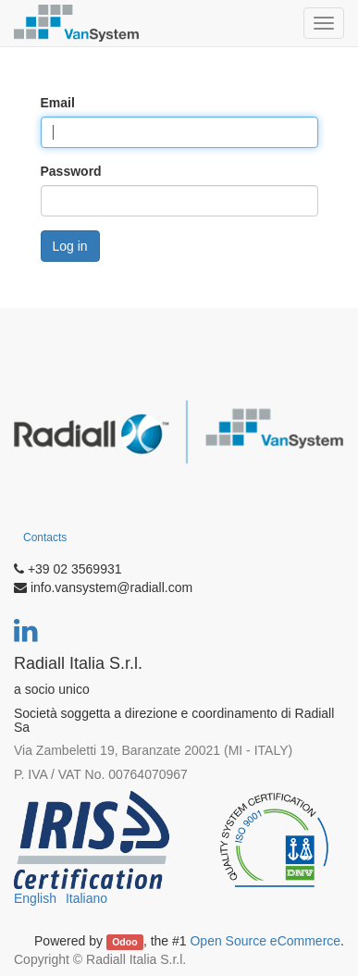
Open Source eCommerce (265, 940)
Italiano (86, 898)
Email (58, 102)
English (35, 898)
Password (71, 171)
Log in (70, 246)
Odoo (124, 941)
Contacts (45, 537)
